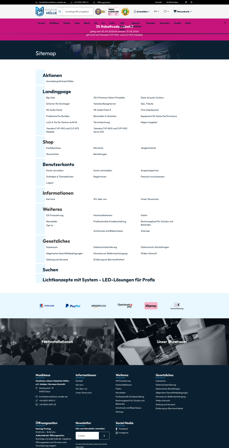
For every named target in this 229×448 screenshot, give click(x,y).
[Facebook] (186, 2)
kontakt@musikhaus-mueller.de (52, 2)
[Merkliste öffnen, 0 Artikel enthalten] (166, 11)
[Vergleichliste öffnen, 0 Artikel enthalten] (156, 11)
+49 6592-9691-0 (81, 2)
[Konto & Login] (141, 11)
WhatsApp (172, 2)
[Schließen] (225, 38)
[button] (44, 154)
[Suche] (78, 11)
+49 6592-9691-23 (47, 417)
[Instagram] (191, 2)
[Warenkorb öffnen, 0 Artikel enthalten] (182, 11)
